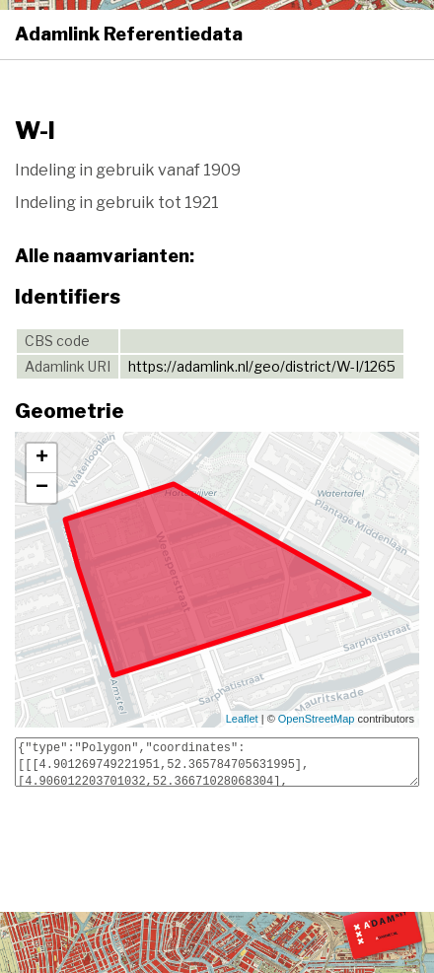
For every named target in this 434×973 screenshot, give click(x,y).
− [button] (42, 488)
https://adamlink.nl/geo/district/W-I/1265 (262, 366)
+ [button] (42, 458)
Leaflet (242, 719)
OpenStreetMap (316, 719)
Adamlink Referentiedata (129, 34)
